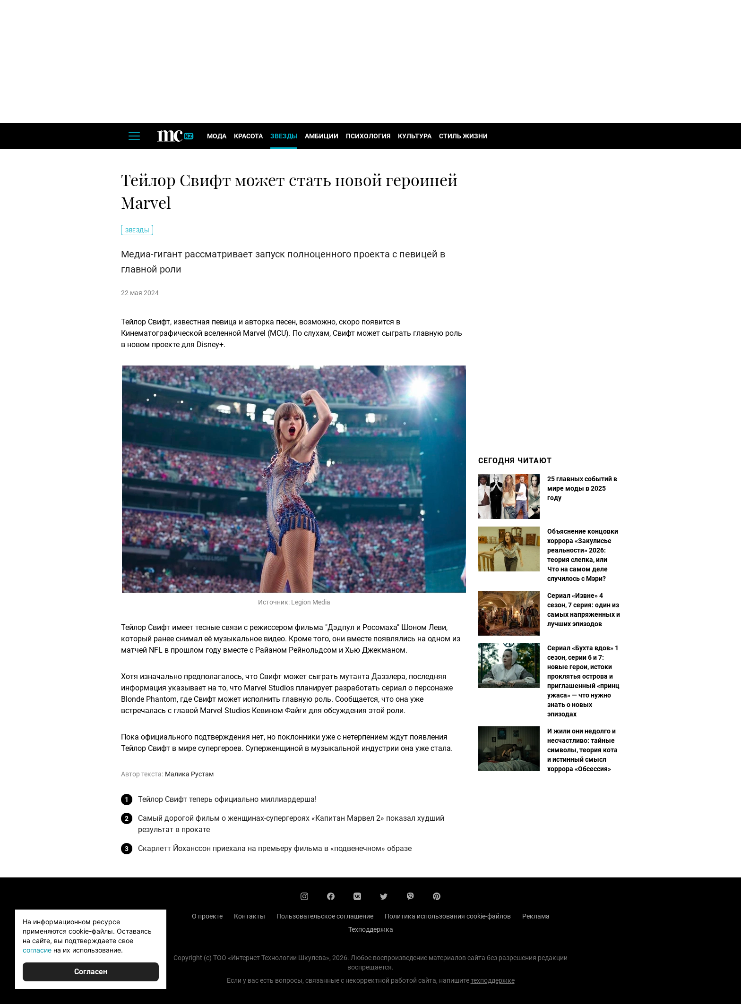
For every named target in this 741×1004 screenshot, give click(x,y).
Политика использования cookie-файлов (448, 916)
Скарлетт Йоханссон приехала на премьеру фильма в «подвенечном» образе (275, 848)
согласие (37, 950)
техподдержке (493, 980)
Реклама (536, 916)
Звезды (283, 136)
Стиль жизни (463, 136)
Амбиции (321, 136)
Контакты (249, 916)
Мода (216, 136)
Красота (248, 136)
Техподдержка (370, 929)
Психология (368, 136)
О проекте (207, 916)
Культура (414, 136)
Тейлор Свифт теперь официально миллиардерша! (227, 799)
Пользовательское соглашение (324, 916)
